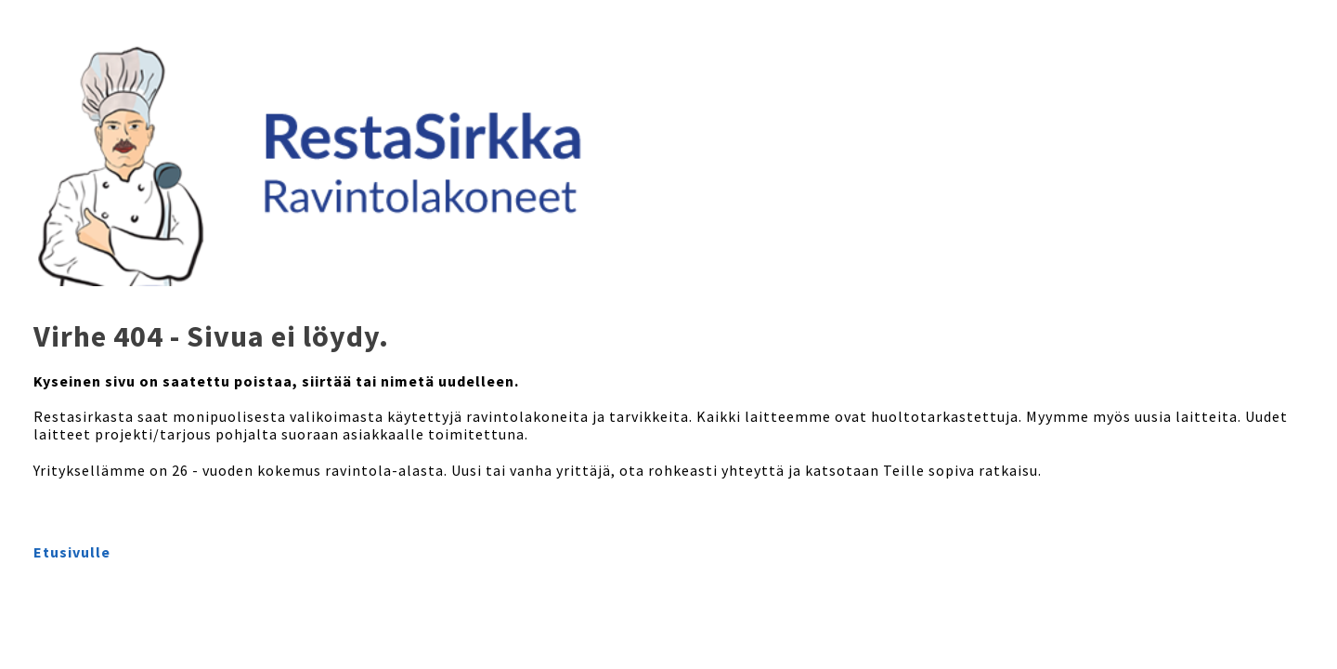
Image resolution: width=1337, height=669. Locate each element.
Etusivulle (71, 552)
